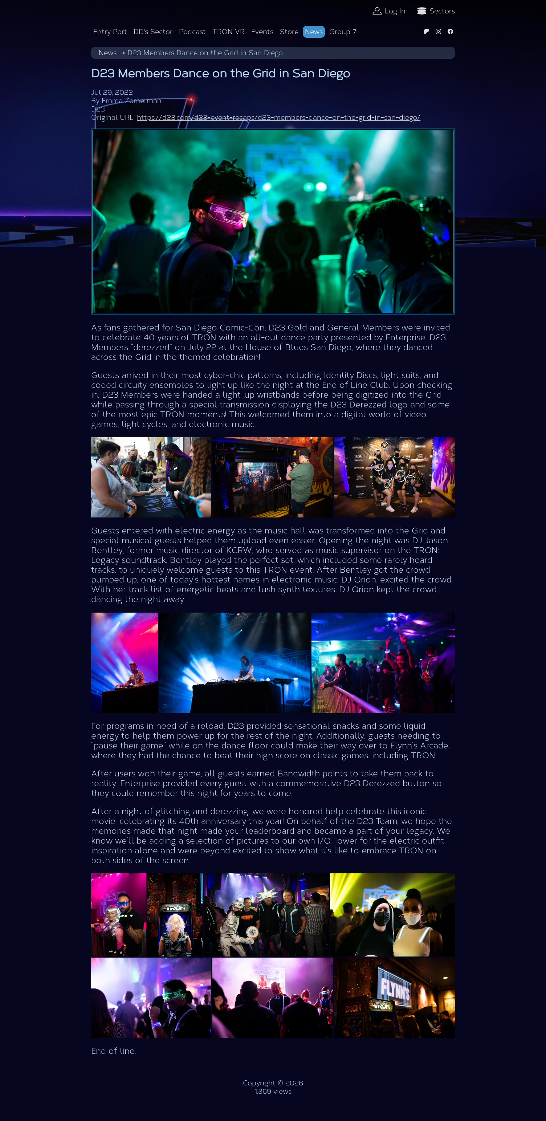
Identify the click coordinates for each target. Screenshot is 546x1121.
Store (289, 32)
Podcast (192, 32)
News (314, 32)
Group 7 (342, 32)
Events (262, 32)
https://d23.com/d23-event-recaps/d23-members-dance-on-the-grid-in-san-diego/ (278, 117)
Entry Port (110, 32)
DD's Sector (153, 32)
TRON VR (228, 32)
